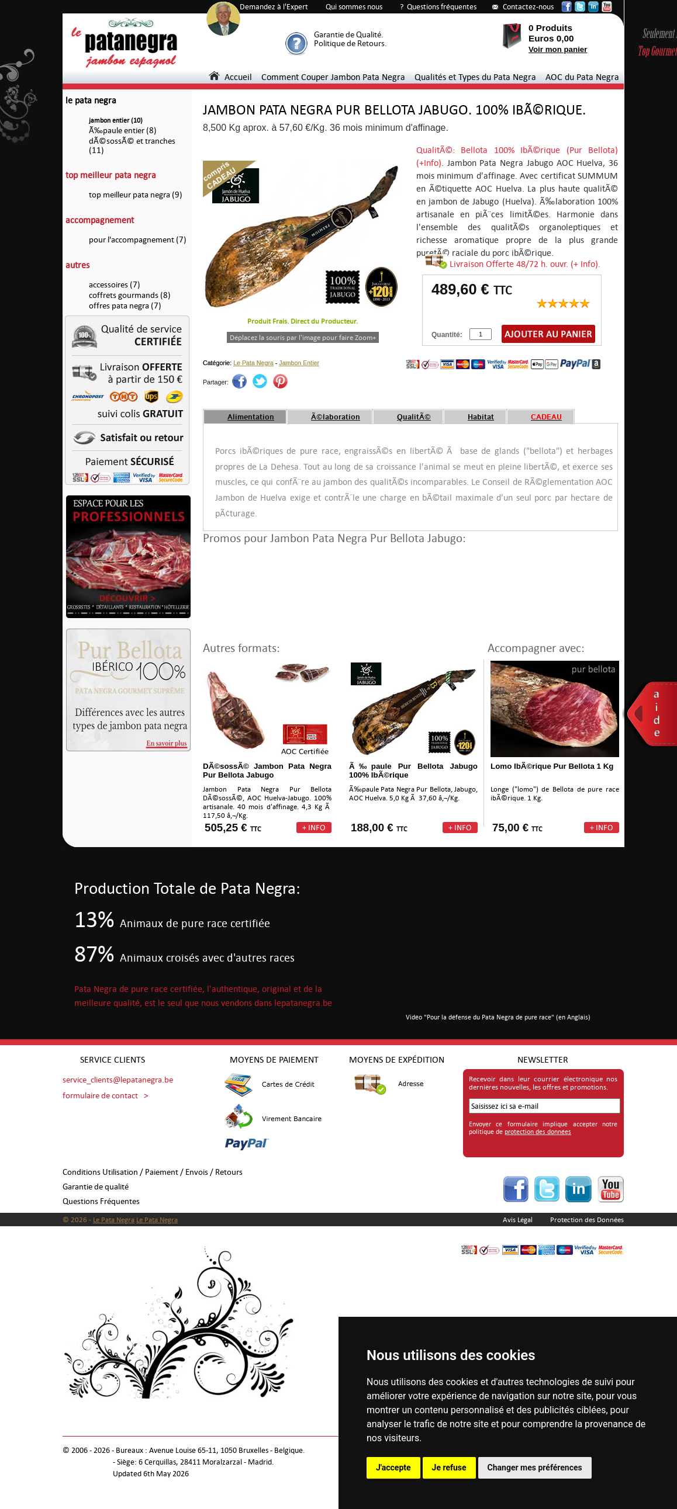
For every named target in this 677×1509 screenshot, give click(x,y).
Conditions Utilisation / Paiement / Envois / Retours (153, 1172)
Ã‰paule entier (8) (123, 130)
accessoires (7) (114, 284)
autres (77, 265)
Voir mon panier (558, 49)
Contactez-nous (528, 6)
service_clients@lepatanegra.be (118, 1080)
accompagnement (99, 220)
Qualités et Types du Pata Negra (475, 77)
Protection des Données (587, 1220)
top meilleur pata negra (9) (135, 194)
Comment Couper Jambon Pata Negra (333, 77)
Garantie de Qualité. (349, 34)
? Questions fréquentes (438, 6)
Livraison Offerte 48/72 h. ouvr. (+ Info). (525, 264)
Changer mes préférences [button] (535, 1467)
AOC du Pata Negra (582, 77)
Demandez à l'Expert (274, 6)
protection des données (538, 1132)
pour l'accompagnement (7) (137, 239)
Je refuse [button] (449, 1467)
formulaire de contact (100, 1095)
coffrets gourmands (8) (130, 295)
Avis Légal (518, 1220)
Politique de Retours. (350, 43)
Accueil (230, 77)
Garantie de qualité (96, 1186)
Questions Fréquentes (101, 1201)
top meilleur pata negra (110, 175)
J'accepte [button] (393, 1467)
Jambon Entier (299, 362)
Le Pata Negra (253, 362)
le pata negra (90, 100)
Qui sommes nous (354, 6)
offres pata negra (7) (125, 305)
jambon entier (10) (116, 120)
